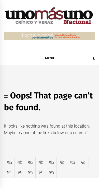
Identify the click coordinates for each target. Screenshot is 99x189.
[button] (94, 58)
